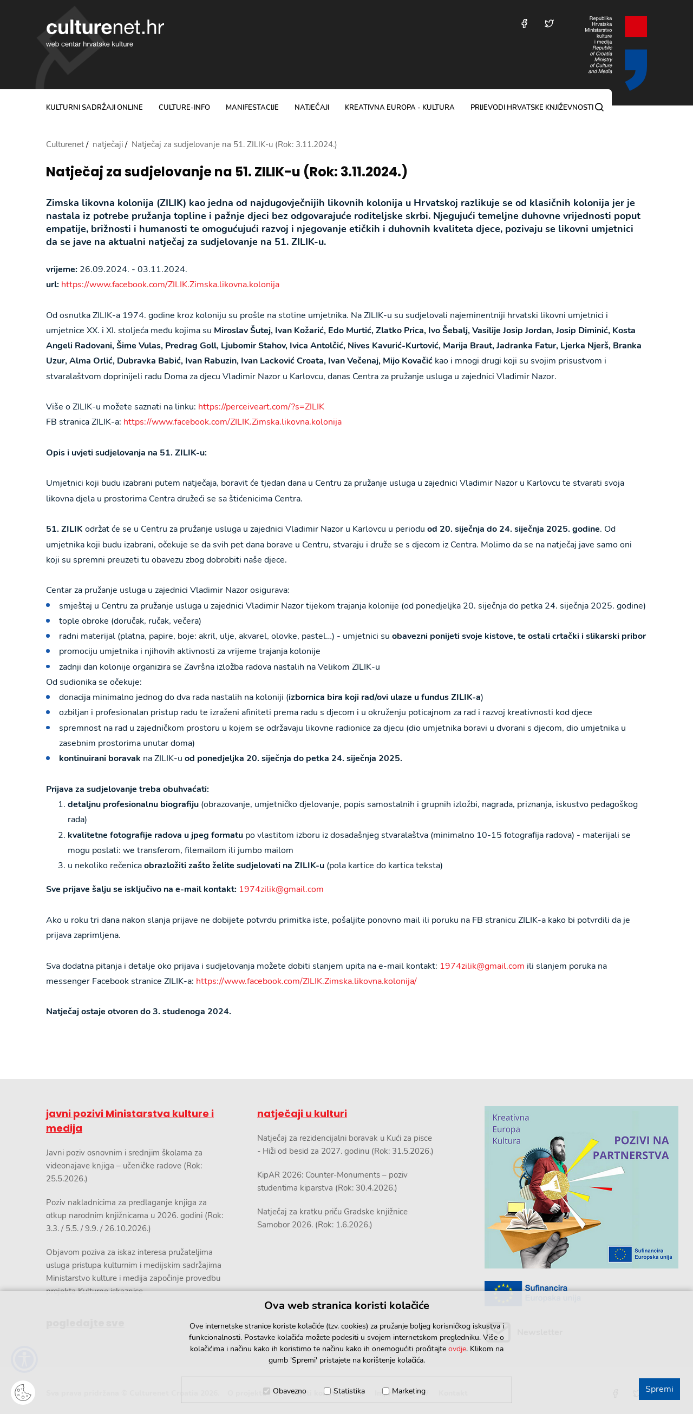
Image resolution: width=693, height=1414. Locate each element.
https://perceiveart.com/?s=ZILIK (261, 407)
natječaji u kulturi (302, 1113)
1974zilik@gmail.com (281, 889)
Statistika (349, 1391)
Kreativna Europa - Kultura (400, 108)
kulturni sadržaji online (94, 108)
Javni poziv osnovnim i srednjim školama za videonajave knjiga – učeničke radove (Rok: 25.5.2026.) (124, 1165)
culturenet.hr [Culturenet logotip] (105, 33)
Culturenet (65, 144)
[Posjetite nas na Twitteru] (549, 23)
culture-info (184, 108)
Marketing (409, 1391)
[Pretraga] (599, 107)
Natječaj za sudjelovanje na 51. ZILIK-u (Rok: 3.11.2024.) (227, 172)
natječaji (312, 108)
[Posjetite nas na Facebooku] (524, 23)
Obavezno (289, 1391)
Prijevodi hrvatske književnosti (531, 108)
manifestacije (252, 108)
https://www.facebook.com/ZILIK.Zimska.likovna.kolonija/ (306, 981)
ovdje (457, 1349)
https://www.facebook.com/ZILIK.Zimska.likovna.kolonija (170, 284)
